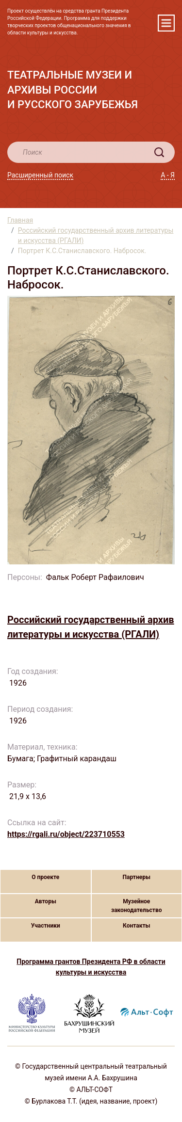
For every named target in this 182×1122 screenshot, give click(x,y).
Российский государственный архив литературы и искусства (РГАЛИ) (96, 235)
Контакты (136, 925)
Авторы (45, 901)
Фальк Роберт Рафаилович (96, 577)
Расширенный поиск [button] (40, 175)
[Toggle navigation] (166, 23)
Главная (20, 220)
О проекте (45, 877)
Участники (45, 925)
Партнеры (136, 877)
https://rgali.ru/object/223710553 (66, 834)
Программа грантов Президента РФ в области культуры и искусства (91, 967)
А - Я (168, 175)
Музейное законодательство (136, 906)
